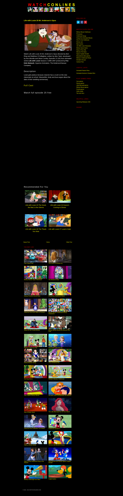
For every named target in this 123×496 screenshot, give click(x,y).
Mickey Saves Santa (82, 48)
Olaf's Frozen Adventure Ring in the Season (35, 461)
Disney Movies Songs (35, 362)
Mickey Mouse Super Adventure (35, 279)
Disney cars (79, 42)
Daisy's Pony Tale (81, 50)
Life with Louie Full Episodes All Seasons (59, 394)
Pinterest (85, 22)
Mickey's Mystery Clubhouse (59, 378)
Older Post (69, 242)
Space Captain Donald (82, 54)
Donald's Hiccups (81, 60)
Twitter (78, 22)
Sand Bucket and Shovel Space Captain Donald (59, 461)
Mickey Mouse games (82, 87)
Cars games (79, 81)
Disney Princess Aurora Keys (35, 295)
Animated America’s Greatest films (85, 73)
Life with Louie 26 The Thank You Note (36, 229)
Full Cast (28, 85)
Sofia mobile (79, 91)
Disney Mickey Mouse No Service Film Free (59, 330)
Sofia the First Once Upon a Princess (35, 311)
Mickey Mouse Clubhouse (83, 32)
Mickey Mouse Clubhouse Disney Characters (59, 312)
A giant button (59, 478)
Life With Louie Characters (83, 46)
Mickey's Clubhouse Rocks (83, 58)
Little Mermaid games (82, 85)
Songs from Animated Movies (84, 38)
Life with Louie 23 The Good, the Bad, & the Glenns (36, 205)
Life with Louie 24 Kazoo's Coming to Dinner (59, 205)
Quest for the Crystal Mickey (35, 329)
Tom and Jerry (80, 93)
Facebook (81, 22)
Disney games (80, 83)
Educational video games (83, 56)
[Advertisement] (48, 108)
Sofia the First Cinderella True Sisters (35, 427)
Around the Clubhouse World (59, 295)
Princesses (79, 34)
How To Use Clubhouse (82, 40)
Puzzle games (80, 89)
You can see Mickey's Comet (59, 444)
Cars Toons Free (35, 262)
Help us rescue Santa (35, 444)
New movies (79, 44)
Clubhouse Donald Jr (59, 428)
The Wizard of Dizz (59, 279)
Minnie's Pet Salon (81, 52)
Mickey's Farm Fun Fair (35, 347)
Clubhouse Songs (81, 36)
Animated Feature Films (83, 70)
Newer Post (26, 242)
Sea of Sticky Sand (35, 411)
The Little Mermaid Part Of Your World (59, 411)
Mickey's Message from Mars (35, 479)
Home (48, 242)
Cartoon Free (80, 62)
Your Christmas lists (59, 362)
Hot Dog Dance (35, 378)
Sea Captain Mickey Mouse (35, 394)
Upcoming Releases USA (83, 102)
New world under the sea (59, 347)
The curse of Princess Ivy (59, 262)
